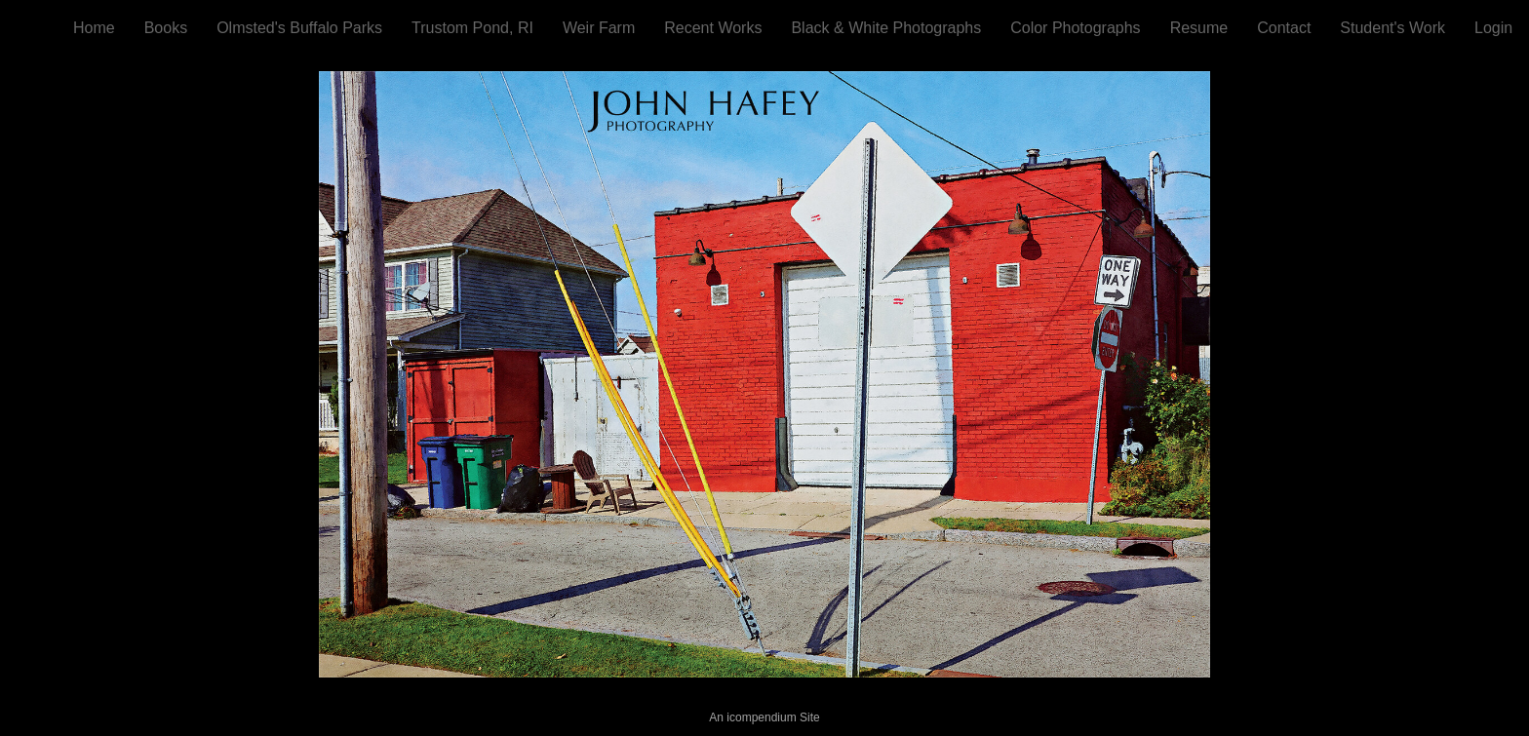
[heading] (36, 26)
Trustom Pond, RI (472, 27)
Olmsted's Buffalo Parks (299, 27)
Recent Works (713, 27)
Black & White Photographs (886, 27)
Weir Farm (599, 27)
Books (165, 27)
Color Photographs (1075, 27)
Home (94, 27)
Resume (1199, 27)
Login (1493, 27)
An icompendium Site (764, 717)
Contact (1284, 27)
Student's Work (1392, 27)
